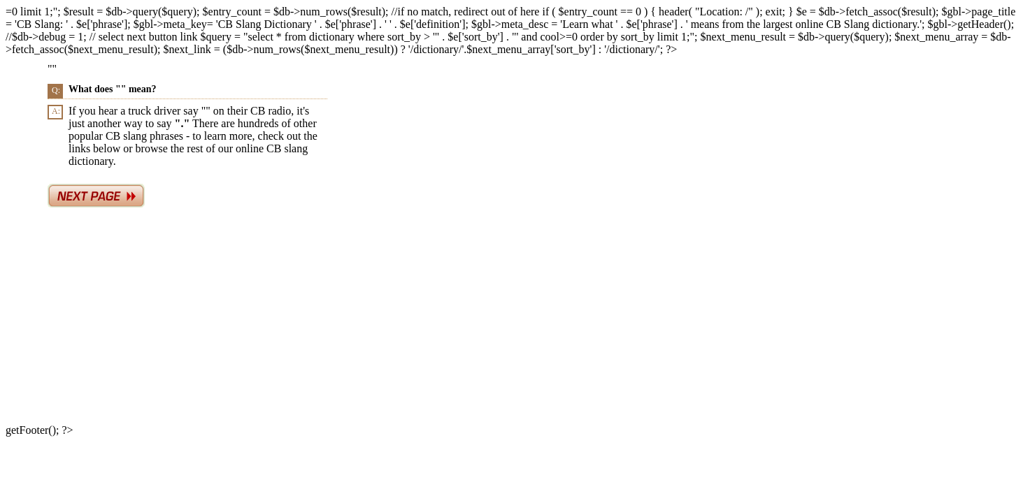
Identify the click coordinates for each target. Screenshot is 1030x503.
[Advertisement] (483, 319)
